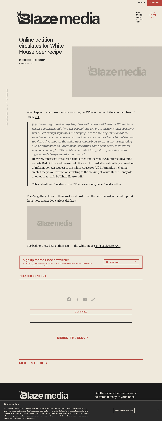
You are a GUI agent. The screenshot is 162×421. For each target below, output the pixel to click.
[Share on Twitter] (77, 299)
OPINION (139, 15)
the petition (98, 196)
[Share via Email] (85, 299)
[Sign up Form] (121, 262)
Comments (81, 312)
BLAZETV (139, 20)
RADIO (138, 17)
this (37, 116)
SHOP (138, 22)
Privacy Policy (45, 263)
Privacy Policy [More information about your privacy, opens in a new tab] (30, 418)
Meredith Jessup (32, 60)
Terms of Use (55, 263)
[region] (81, 410)
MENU (152, 15)
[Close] (158, 410)
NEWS (138, 13)
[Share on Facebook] (69, 299)
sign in (141, 3)
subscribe (154, 3)
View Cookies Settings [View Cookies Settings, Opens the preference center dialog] (124, 410)
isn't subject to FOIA (107, 245)
